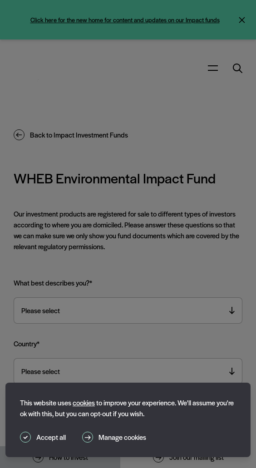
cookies (84, 402)
